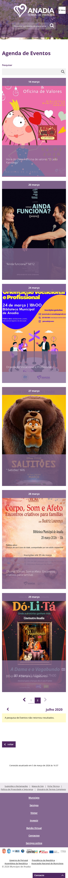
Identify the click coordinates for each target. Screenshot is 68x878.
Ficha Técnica (53, 786)
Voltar (10, 744)
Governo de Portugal (18, 860)
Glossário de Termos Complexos (51, 789)
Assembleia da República (16, 863)
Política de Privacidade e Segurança (17, 789)
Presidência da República (43, 860)
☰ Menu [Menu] (62, 10)
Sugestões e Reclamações (16, 786)
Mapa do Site (38, 786)
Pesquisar (7, 65)
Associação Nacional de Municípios (47, 863)
